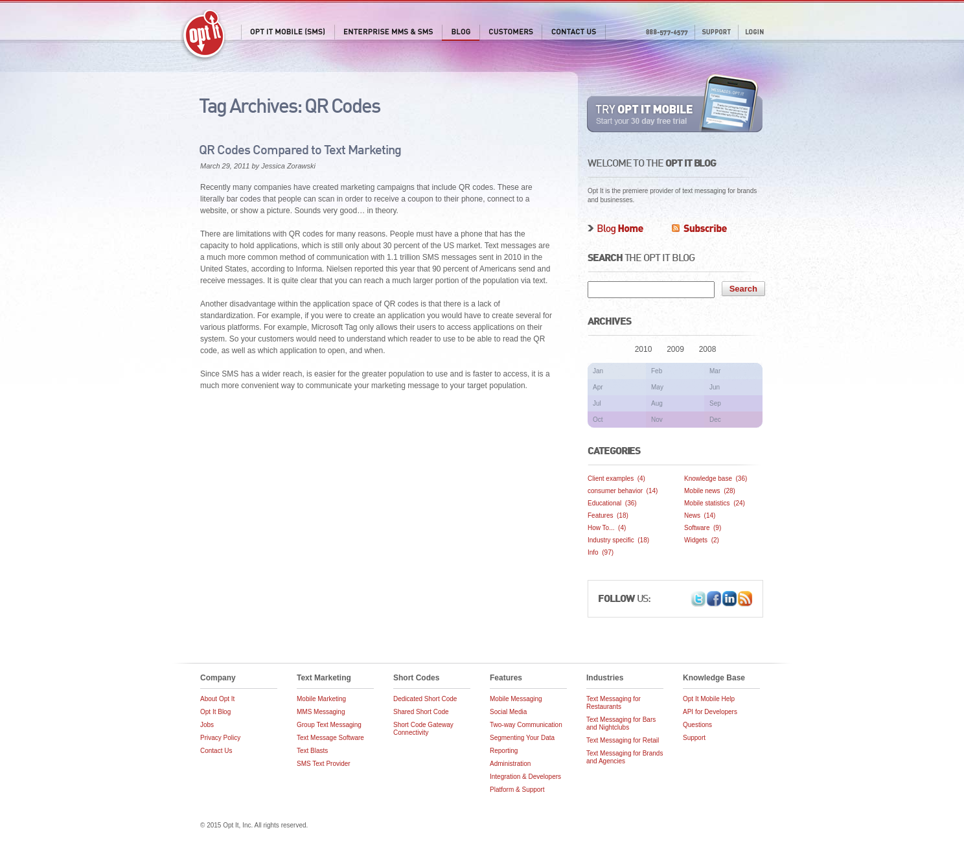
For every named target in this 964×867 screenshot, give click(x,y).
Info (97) (601, 552)
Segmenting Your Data (522, 737)
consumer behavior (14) (623, 490)
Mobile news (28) (709, 490)
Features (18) (608, 515)
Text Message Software (330, 737)
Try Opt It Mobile (675, 103)
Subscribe (699, 229)
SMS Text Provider (323, 763)
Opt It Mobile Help (709, 698)
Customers (510, 32)
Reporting (504, 750)
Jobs (207, 724)
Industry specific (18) (618, 540)
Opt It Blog (215, 711)
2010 (643, 349)
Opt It (203, 36)
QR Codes (342, 107)
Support (716, 32)
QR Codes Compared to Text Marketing (300, 150)
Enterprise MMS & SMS (388, 32)
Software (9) (702, 527)
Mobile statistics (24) (714, 503)
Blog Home (615, 229)
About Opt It (217, 698)
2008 (708, 349)
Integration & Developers (525, 776)
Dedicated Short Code (425, 698)
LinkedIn (729, 598)
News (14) (699, 515)
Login (754, 32)
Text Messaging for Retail (622, 740)
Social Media (508, 711)
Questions (697, 724)
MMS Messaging (321, 711)
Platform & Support (517, 789)
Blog (460, 33)
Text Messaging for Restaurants (613, 702)
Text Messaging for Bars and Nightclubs (621, 723)
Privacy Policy (220, 737)
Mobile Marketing (321, 698)
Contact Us (574, 32)
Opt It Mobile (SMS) (287, 32)
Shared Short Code (421, 711)
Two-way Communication (526, 724)
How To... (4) (607, 527)
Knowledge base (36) (715, 478)
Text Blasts (312, 750)
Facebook (714, 598)
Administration (510, 763)
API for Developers (710, 711)
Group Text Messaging (329, 724)
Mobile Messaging (516, 698)
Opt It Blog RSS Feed (745, 598)
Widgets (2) (701, 540)
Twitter (698, 598)
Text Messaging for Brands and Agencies (624, 757)
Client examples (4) (616, 478)
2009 (675, 349)
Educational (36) (612, 503)
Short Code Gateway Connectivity (423, 728)
